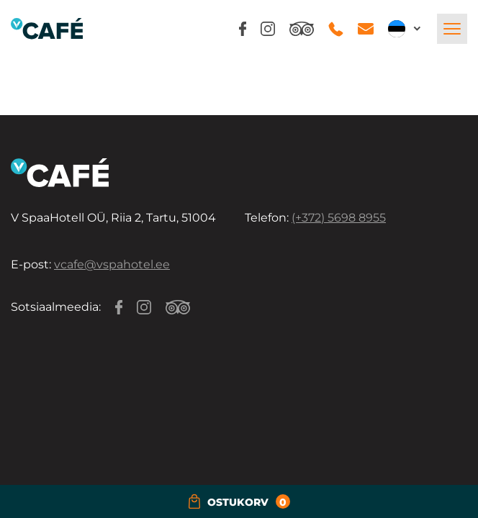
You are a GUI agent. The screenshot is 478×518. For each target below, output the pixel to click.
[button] (405, 28)
